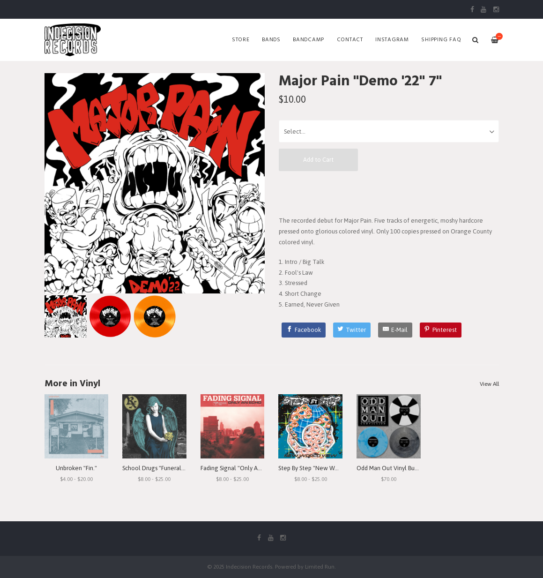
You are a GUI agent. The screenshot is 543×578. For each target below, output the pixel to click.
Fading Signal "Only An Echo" (239, 468)
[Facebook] (304, 330)
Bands (271, 40)
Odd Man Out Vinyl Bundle (392, 468)
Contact (350, 40)
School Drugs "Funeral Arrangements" (172, 468)
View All (489, 384)
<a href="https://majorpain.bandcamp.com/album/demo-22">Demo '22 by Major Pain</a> (389, 193)
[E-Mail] (395, 330)
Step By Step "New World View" (320, 468)
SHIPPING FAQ (441, 40)
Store (241, 40)
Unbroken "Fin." (76, 468)
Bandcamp (308, 40)
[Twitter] (352, 330)
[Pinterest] (441, 330)
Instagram (392, 40)
